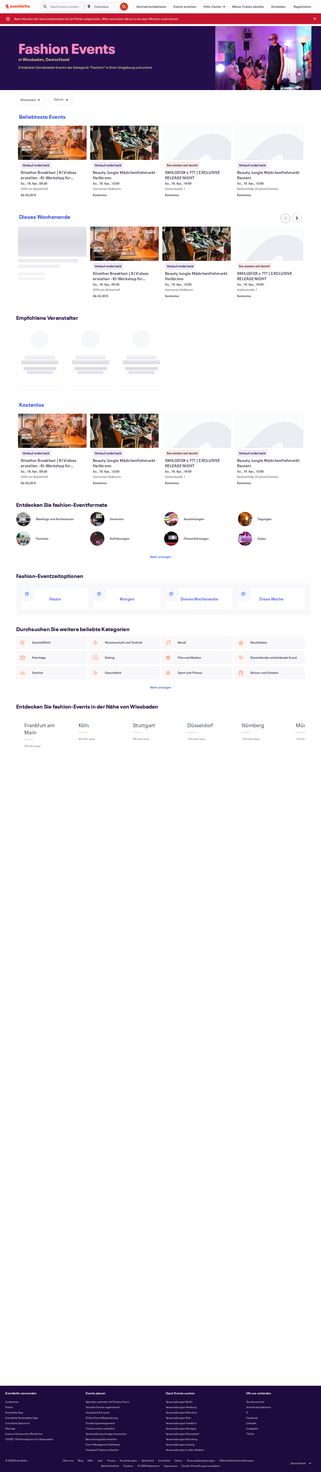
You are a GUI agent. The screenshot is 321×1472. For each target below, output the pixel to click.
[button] (214, 7)
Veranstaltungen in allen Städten (185, 1450)
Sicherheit (148, 1460)
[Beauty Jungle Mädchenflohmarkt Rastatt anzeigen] (268, 143)
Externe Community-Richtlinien (24, 1434)
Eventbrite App (14, 1412)
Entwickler (164, 1460)
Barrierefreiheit (110, 1466)
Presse (111, 1460)
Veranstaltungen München (181, 1412)
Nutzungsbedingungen (201, 1460)
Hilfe (90, 1460)
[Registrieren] (302, 6)
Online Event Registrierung (102, 1418)
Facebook (252, 1418)
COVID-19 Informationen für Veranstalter (29, 1439)
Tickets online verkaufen (100, 1428)
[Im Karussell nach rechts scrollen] (297, 410)
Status (179, 1460)
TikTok (250, 1434)
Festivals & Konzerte (98, 1412)
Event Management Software (103, 1444)
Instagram (252, 1428)
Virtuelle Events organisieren (103, 1407)
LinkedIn (251, 1423)
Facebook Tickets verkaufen (102, 1450)
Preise (9, 1407)
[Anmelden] (278, 6)
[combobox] (106, 7)
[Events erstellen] (185, 6)
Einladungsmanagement (100, 1423)
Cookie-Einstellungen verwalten (200, 1466)
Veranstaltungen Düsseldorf (182, 1434)
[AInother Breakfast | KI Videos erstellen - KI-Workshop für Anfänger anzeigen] (52, 143)
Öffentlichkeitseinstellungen (236, 1460)
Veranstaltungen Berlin (179, 1402)
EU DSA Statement (148, 1466)
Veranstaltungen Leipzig (180, 1444)
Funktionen (12, 1402)
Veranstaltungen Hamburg (181, 1407)
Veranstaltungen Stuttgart (181, 1428)
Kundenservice (255, 1402)
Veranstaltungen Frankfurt (181, 1423)
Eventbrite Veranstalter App (21, 1418)
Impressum (170, 1466)
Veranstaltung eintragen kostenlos (106, 1434)
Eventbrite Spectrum (17, 1423)
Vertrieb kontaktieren (258, 1407)
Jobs (100, 1460)
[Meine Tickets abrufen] (248, 6)
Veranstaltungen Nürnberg (181, 1439)
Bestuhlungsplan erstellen (101, 1439)
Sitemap (10, 1428)
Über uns (68, 1460)
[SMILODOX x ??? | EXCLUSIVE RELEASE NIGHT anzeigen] (196, 143)
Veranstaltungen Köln (178, 1418)
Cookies (128, 1466)
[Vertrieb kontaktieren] (151, 6)
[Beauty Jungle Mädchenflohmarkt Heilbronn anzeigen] (124, 143)
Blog (80, 1460)
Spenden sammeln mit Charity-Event (107, 1402)
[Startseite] (17, 6)
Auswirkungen (128, 1460)
